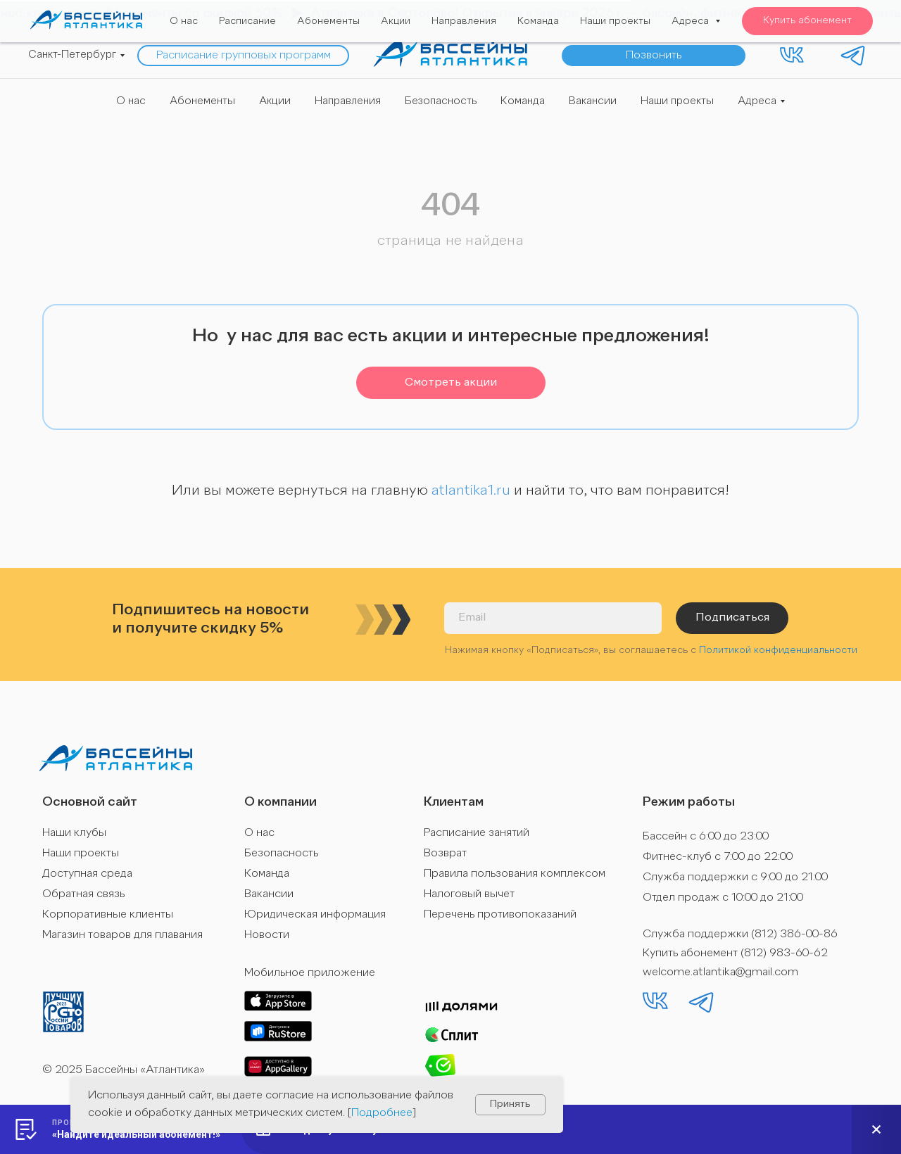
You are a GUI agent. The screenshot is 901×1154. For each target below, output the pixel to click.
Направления (348, 101)
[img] (450, 53)
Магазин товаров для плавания (122, 935)
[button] (653, 55)
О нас (131, 101)
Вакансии (593, 101)
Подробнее (381, 1113)
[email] (553, 618)
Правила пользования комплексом (514, 874)
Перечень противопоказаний (500, 914)
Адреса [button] (757, 101)
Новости (266, 935)
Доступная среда (87, 874)
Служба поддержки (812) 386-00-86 (740, 934)
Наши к (61, 833)
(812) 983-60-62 (784, 953)
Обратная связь (83, 894)
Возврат (445, 853)
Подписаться (732, 617)
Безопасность (441, 101)
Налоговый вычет (469, 894)
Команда (522, 101)
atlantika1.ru (470, 491)
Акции (275, 101)
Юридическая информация (315, 914)
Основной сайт (89, 802)
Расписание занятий (476, 833)
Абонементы (202, 101)
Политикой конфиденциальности (778, 650)
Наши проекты (677, 101)
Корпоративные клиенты (107, 914)
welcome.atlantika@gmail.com (720, 972)
